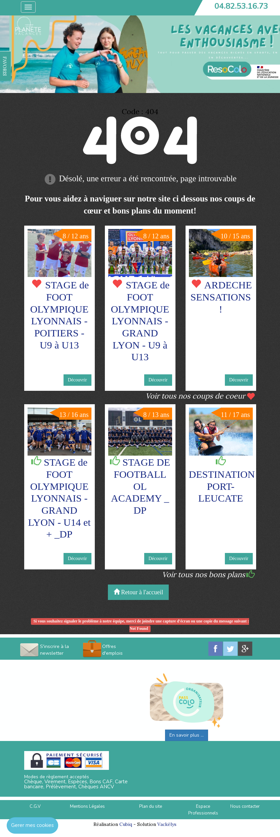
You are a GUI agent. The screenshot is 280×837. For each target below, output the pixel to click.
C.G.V (35, 806)
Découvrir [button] (77, 379)
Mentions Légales (87, 806)
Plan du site (150, 806)
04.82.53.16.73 (241, 6)
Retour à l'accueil (138, 592)
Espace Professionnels (203, 810)
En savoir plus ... (186, 735)
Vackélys (166, 824)
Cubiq (125, 824)
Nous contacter (245, 806)
